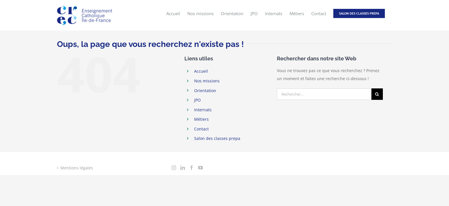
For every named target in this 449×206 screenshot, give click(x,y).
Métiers (201, 119)
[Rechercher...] (324, 94)
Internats (203, 109)
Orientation (205, 90)
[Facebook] (191, 167)
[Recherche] (377, 94)
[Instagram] (174, 167)
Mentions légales (76, 168)
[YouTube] (200, 167)
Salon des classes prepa (217, 138)
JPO (197, 100)
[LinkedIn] (182, 167)
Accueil (201, 71)
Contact (201, 129)
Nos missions (207, 81)
